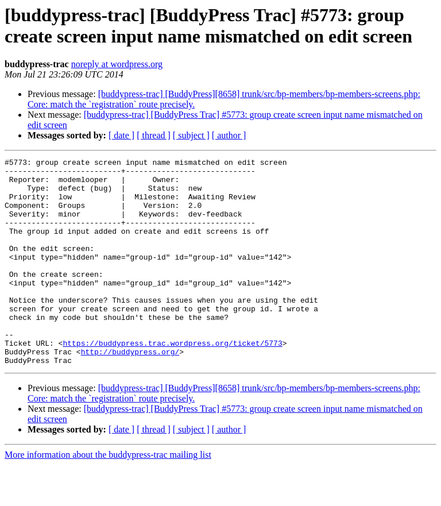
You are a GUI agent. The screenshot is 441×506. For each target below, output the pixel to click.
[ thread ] (154, 135)
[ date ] (121, 135)
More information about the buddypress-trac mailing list (108, 496)
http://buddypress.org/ (130, 391)
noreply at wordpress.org (117, 64)
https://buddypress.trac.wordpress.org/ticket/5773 (172, 381)
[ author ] (229, 135)
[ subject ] (191, 135)
